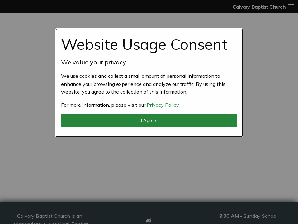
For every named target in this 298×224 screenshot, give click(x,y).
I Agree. (149, 120)
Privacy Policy (163, 105)
